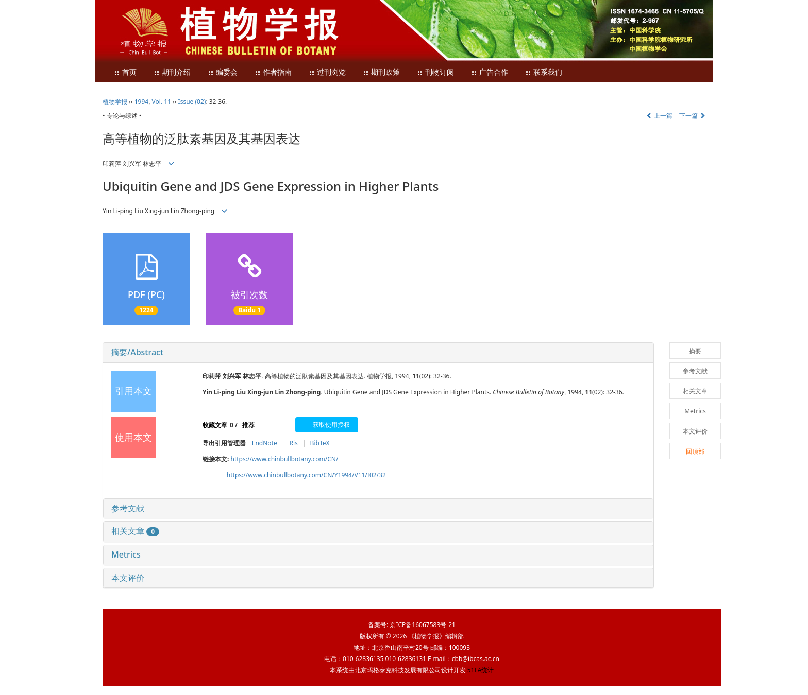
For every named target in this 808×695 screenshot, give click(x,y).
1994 (141, 101)
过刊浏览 (327, 72)
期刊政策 (381, 72)
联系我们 (543, 72)
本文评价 (127, 577)
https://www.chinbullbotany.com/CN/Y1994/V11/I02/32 (306, 475)
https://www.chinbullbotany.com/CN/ (285, 459)
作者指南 (273, 72)
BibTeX (320, 443)
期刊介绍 (172, 72)
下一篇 (692, 115)
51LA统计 (480, 670)
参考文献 (127, 508)
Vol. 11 (161, 101)
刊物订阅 (435, 72)
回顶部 (695, 451)
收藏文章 (215, 425)
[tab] (378, 352)
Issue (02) (192, 101)
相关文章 (135, 530)
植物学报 (115, 101)
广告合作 (489, 72)
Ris (293, 443)
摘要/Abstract (137, 352)
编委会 (223, 72)
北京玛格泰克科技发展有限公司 (398, 670)
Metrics (126, 554)
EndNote (264, 443)
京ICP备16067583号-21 (422, 624)
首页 (125, 72)
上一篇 (659, 115)
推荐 (248, 425)
